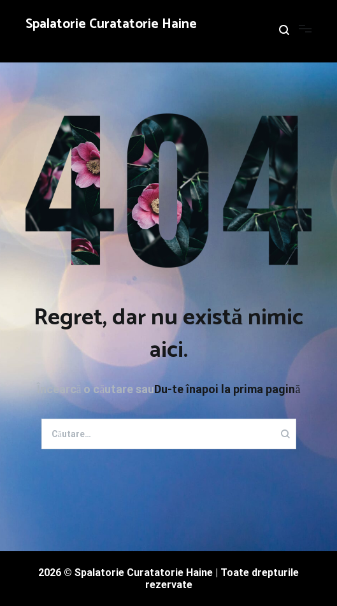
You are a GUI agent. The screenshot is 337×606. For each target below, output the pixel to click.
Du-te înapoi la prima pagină (227, 389)
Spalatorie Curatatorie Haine (111, 24)
